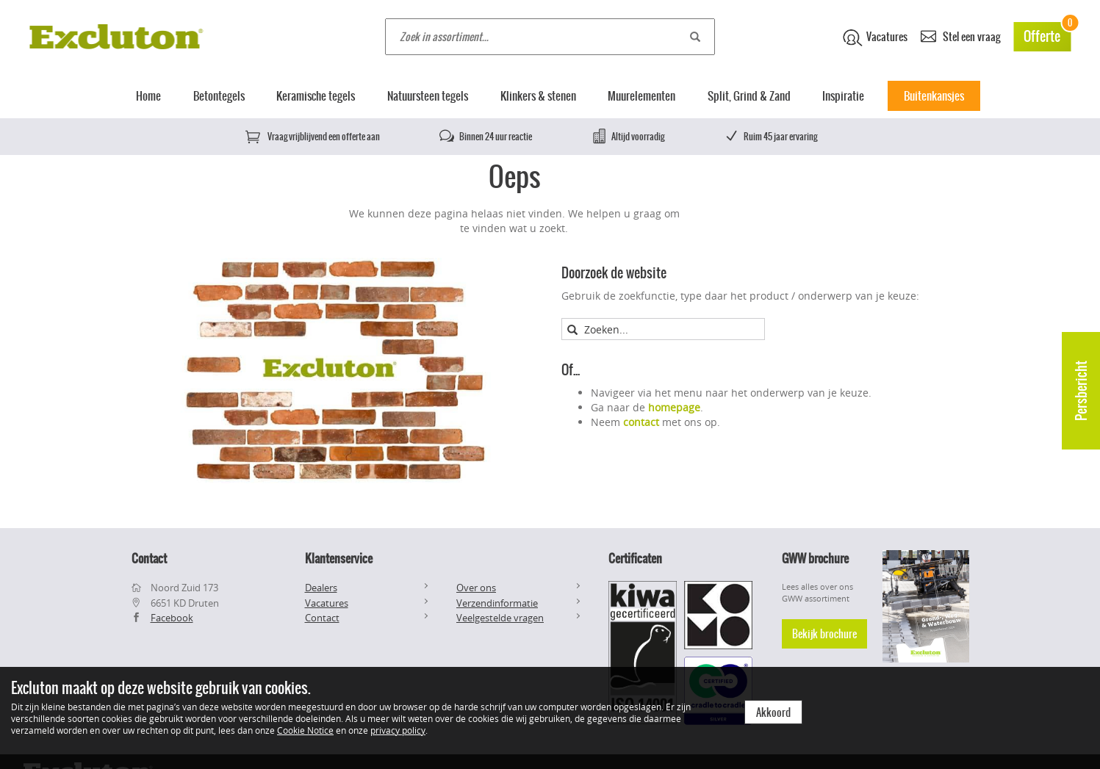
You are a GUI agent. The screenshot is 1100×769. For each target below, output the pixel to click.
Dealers (321, 587)
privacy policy (397, 730)
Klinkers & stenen (538, 95)
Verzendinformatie (497, 603)
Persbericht (1081, 391)
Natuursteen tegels (427, 95)
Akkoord (773, 712)
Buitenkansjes (934, 95)
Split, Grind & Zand (749, 95)
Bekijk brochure (824, 634)
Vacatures (875, 37)
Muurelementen (641, 95)
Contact (322, 617)
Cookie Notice (305, 730)
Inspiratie (843, 95)
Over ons (476, 587)
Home (148, 95)
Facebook (172, 617)
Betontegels (219, 95)
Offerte (1047, 34)
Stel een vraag (960, 35)
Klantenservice (339, 558)
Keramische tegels (315, 95)
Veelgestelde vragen (500, 617)
